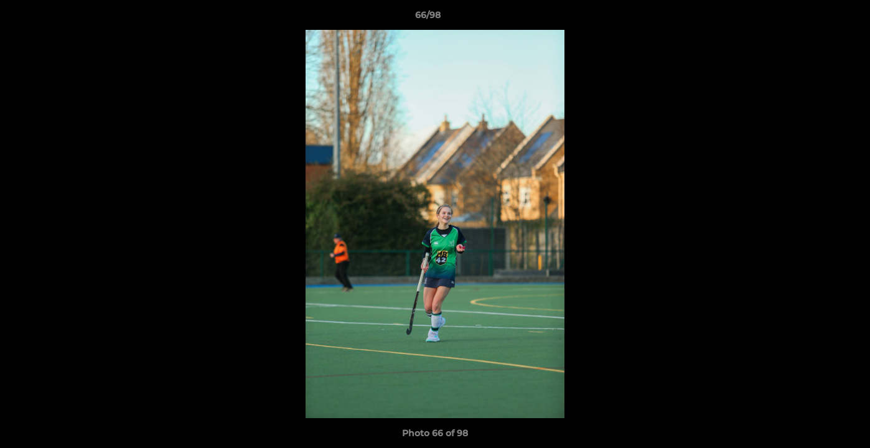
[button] (817, 18)
